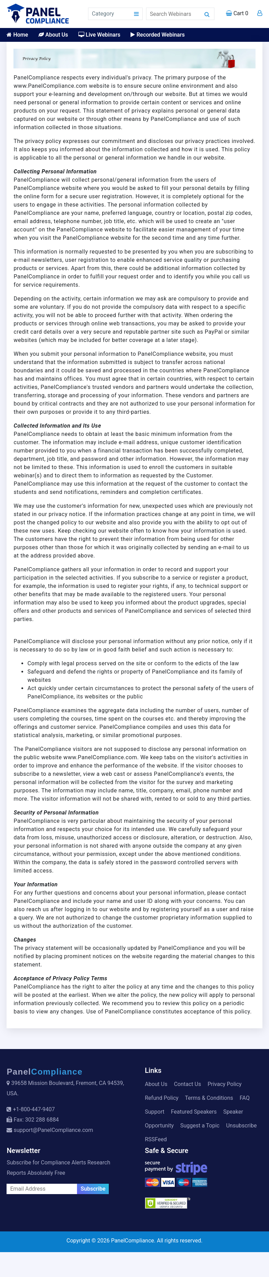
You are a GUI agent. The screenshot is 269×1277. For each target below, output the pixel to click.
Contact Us (187, 1084)
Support (154, 1111)
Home (17, 34)
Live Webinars (99, 34)
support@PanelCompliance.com (53, 1130)
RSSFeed (156, 1139)
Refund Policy (162, 1098)
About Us (53, 34)
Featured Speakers (194, 1111)
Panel (45, 1071)
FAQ (245, 1098)
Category (103, 13)
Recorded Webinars (157, 34)
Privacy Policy (225, 1084)
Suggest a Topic (200, 1125)
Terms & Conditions (209, 1098)
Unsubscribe (241, 1125)
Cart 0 (237, 13)
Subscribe (92, 1188)
